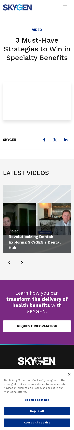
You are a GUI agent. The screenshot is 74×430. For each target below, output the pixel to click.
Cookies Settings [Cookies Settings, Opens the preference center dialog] (37, 399)
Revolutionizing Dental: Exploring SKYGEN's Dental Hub (35, 242)
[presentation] (9, 262)
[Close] (69, 374)
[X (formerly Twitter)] (55, 139)
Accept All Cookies (37, 422)
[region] (37, 399)
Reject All (37, 411)
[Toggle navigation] (65, 7)
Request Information (37, 326)
